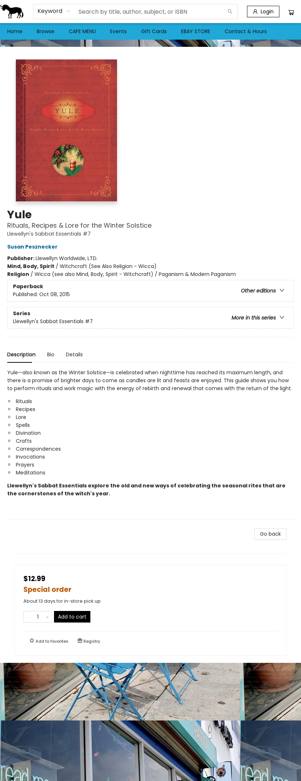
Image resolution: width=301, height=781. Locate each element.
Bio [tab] (50, 354)
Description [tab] (21, 354)
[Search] (230, 11)
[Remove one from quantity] (28, 617)
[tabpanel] (150, 444)
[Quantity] (38, 616)
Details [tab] (74, 354)
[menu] (150, 31)
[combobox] (54, 11)
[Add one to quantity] (47, 617)
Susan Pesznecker (33, 246)
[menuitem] (15, 31)
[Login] (263, 11)
